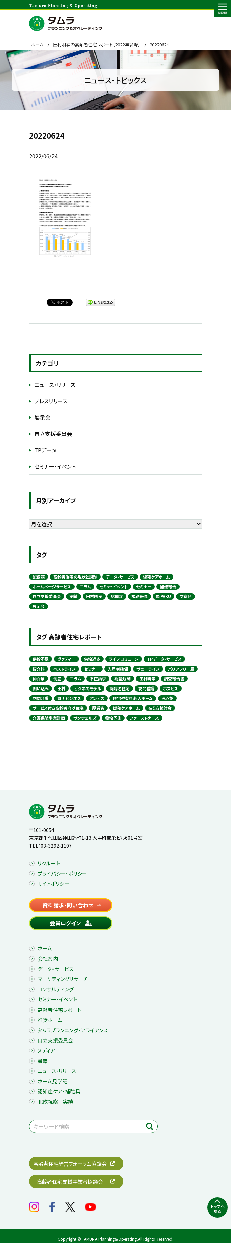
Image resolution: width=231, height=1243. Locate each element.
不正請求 (98, 678)
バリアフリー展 (181, 669)
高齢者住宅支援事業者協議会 (70, 1181)
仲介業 (39, 678)
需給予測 (113, 718)
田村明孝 (94, 596)
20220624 (159, 45)
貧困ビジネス (69, 698)
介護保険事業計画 (49, 718)
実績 (73, 596)
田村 (61, 688)
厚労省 (98, 708)
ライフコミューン (124, 659)
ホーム (37, 45)
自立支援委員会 (53, 434)
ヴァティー (66, 659)
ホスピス (170, 688)
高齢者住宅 (119, 688)
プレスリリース (50, 401)
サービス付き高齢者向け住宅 (58, 708)
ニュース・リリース (54, 385)
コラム (85, 586)
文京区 (186, 596)
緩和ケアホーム (156, 577)
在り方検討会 (160, 708)
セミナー (143, 586)
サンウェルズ (85, 718)
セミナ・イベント (114, 586)
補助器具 (139, 596)
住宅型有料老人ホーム (133, 698)
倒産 (57, 678)
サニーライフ (148, 669)
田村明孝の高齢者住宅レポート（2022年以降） (96, 45)
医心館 (167, 698)
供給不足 (41, 659)
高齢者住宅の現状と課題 (75, 577)
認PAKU (163, 596)
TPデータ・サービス (164, 659)
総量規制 (122, 678)
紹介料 (39, 669)
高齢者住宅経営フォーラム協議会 (70, 1163)
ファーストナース (144, 718)
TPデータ (45, 450)
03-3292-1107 (56, 845)
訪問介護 (41, 698)
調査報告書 (174, 678)
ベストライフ (64, 669)
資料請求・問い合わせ (67, 905)
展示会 (42, 417)
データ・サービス (120, 577)
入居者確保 (118, 669)
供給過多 (92, 659)
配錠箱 (39, 577)
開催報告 (168, 586)
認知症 (117, 596)
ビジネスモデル (87, 688)
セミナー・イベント (55, 466)
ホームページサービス (52, 586)
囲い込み (41, 688)
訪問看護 (146, 688)
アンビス (96, 698)
